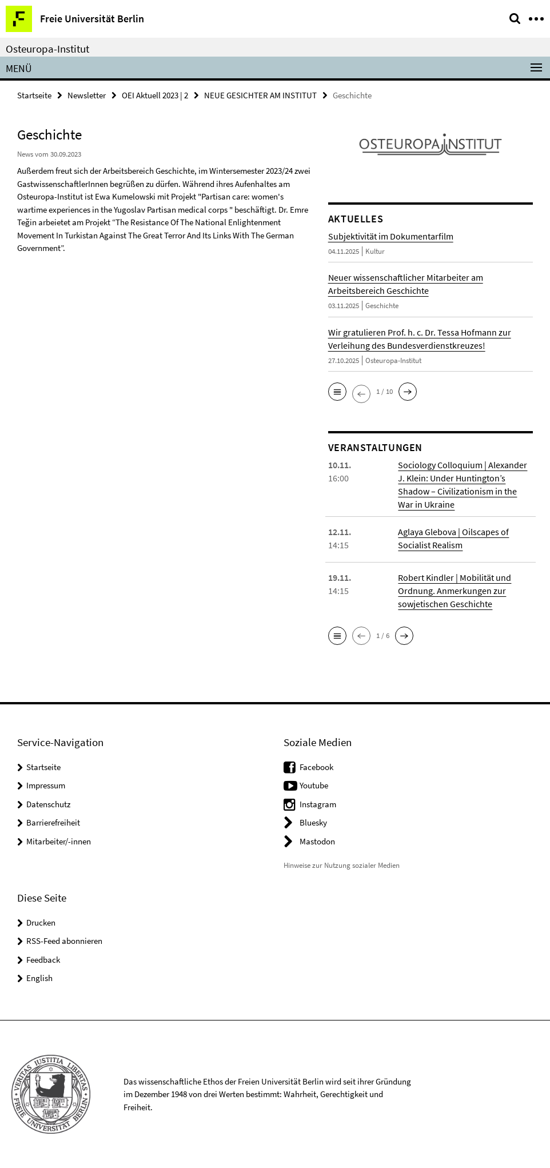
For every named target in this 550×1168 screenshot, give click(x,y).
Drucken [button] (40, 922)
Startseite (34, 95)
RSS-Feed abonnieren (64, 940)
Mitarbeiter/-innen (58, 841)
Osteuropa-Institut (47, 48)
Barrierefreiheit (53, 822)
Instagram (318, 804)
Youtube (314, 785)
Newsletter (86, 95)
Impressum (45, 785)
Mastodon (317, 841)
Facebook (316, 767)
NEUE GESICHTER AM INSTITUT (260, 95)
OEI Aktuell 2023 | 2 (155, 95)
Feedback (43, 959)
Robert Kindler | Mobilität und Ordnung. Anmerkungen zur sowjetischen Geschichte (454, 590)
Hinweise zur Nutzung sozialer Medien (342, 865)
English (39, 977)
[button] (337, 391)
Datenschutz (48, 804)
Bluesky (313, 822)
